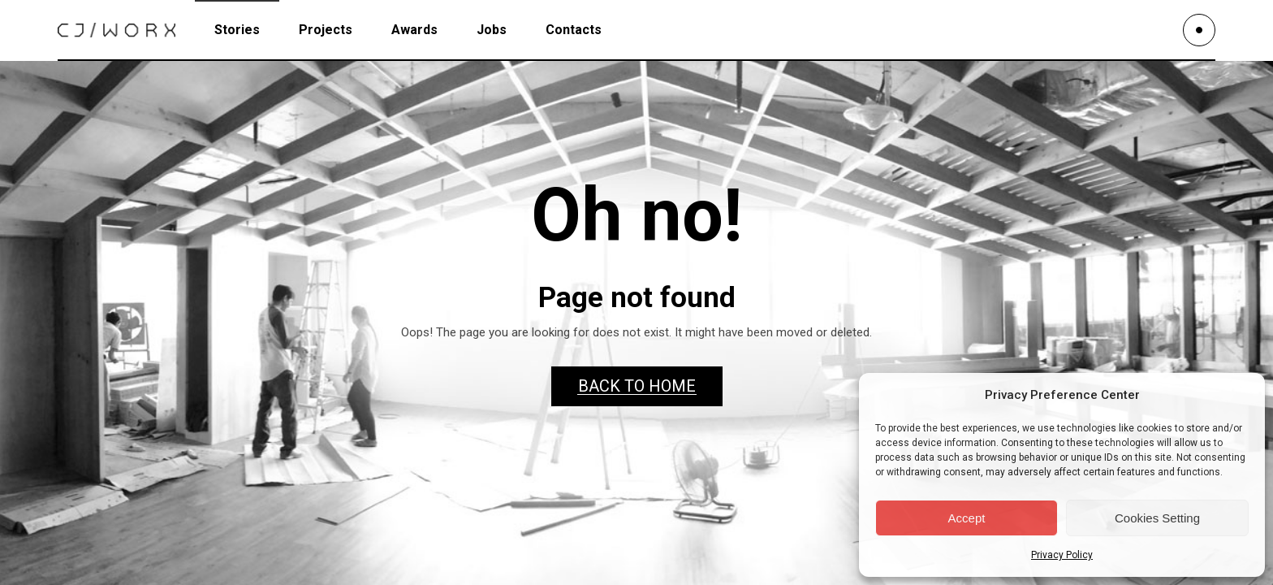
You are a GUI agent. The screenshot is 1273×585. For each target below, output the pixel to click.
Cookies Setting (1157, 518)
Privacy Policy (1062, 555)
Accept (967, 518)
